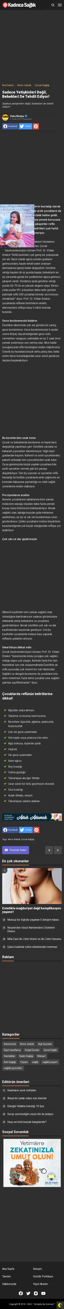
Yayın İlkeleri (40, 1284)
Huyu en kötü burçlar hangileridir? (27, 1122)
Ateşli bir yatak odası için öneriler (27, 1098)
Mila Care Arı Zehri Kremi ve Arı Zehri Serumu (34, 939)
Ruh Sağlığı (10, 1062)
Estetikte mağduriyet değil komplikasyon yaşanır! (31, 910)
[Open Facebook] (21, 1293)
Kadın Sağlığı (26, 1056)
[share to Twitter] (25, 126)
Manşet (41, 1056)
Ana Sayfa (8, 1269)
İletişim (37, 1269)
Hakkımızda (9, 1284)
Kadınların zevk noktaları (21, 1090)
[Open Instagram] (36, 1293)
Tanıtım (6, 1276)
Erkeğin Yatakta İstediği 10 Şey (25, 1106)
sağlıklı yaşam (50, 1062)
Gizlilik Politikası (43, 1276)
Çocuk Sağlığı (27, 839)
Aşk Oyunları (45, 1044)
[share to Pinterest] (36, 126)
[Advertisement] (32, 47)
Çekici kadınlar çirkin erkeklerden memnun (32, 947)
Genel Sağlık (50, 1050)
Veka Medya (18, 116)
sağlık (35, 1062)
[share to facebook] (10, 126)
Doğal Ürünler (32, 1050)
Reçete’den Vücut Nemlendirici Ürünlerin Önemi (31, 929)
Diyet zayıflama (12, 1050)
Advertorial (10, 1044)
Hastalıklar (9, 1056)
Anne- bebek (14, 839)
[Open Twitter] (28, 1293)
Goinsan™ (50, 1304)
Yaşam (24, 1062)
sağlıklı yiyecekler (13, 1068)
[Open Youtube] (43, 1293)
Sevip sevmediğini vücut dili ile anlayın (30, 1114)
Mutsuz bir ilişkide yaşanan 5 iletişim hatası (33, 919)
